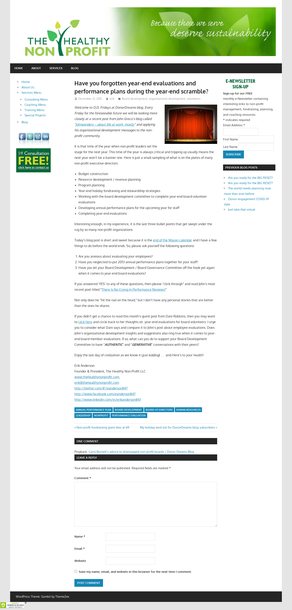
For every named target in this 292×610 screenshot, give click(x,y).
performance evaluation (129, 415)
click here (85, 322)
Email (79, 549)
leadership (83, 415)
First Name (231, 139)
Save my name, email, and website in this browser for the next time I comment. (135, 572)
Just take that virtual (241, 209)
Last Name (230, 147)
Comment (82, 478)
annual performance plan (93, 409)
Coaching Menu (35, 105)
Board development (134, 98)
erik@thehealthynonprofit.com (96, 383)
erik (112, 98)
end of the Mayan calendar (172, 240)
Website (80, 561)
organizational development (167, 98)
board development (128, 409)
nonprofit (101, 415)
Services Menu (31, 92)
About (36, 68)
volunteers (194, 98)
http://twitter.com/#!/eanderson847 (101, 388)
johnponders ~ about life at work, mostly (105, 124)
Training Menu (34, 110)
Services (55, 68)
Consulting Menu (36, 99)
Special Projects (35, 115)
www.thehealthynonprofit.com (97, 377)
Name (79, 536)
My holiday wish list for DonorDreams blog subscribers (177, 427)
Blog (74, 68)
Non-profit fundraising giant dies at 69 (102, 427)
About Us (27, 87)
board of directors (159, 409)
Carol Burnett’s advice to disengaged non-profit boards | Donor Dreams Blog (141, 452)
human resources (188, 409)
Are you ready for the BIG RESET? (250, 178)
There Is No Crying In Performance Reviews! (133, 289)
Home (18, 68)
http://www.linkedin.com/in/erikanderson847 (107, 400)
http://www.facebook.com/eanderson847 (104, 394)
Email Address (234, 125)
